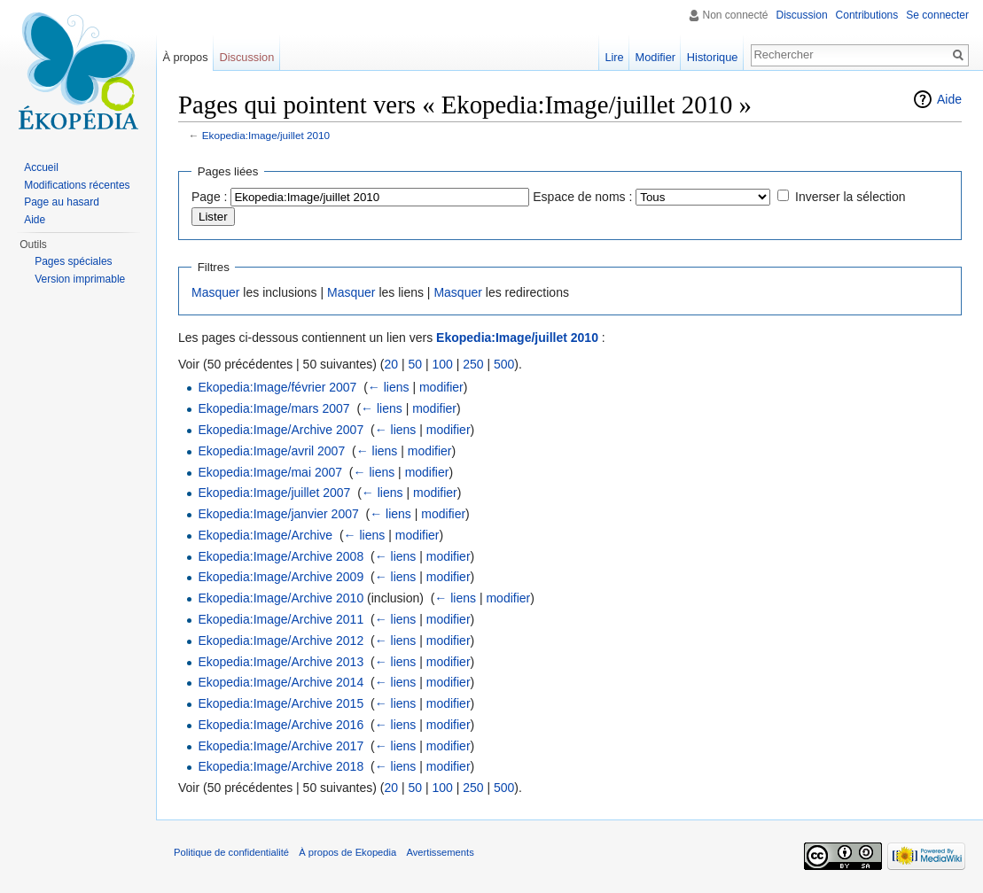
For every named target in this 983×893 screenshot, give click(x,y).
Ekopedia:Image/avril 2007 (271, 451)
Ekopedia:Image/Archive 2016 (280, 725)
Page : (209, 197)
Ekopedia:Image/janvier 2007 (278, 514)
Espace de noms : (582, 197)
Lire (614, 57)
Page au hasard (61, 202)
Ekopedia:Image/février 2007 (277, 387)
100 (442, 364)
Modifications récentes (76, 185)
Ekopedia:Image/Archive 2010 (280, 598)
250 (473, 364)
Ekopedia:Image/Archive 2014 (280, 682)
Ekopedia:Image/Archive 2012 (280, 640)
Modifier (656, 57)
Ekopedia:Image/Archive (265, 535)
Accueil (41, 167)
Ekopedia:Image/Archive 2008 (280, 556)
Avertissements (439, 852)
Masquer (215, 292)
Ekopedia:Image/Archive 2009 (280, 577)
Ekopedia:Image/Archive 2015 (280, 703)
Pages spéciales (73, 261)
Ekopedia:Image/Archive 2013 (280, 662)
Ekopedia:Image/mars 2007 (273, 408)
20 (391, 364)
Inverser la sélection (850, 197)
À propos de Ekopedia (347, 852)
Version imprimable (80, 279)
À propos (184, 57)
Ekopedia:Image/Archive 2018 (280, 766)
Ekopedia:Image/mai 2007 (270, 472)
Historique (712, 57)
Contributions (867, 15)
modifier (441, 387)
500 (504, 364)
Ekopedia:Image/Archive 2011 (280, 619)
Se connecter (937, 15)
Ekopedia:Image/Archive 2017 (280, 746)
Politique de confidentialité (231, 852)
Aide (949, 99)
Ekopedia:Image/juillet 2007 (274, 492)
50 (415, 364)
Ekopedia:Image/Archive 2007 (280, 430)
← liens (389, 387)
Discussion (802, 15)
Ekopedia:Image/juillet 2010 (266, 135)
